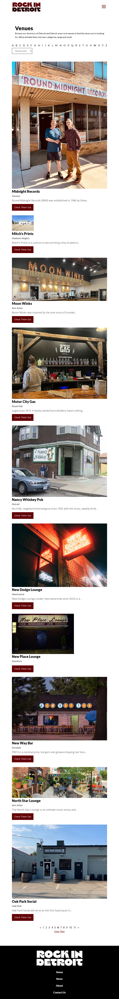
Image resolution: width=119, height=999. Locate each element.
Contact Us (59, 992)
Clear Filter (59, 931)
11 (74, 927)
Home (59, 972)
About (59, 985)
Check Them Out (22, 207)
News (59, 978)
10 (70, 927)
